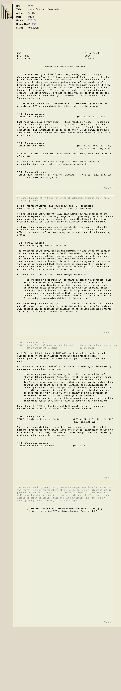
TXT (30, 20)
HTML (35, 20)
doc (5, 8)
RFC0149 (32, 24)
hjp (3, 5)
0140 (30, 5)
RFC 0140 (10, 15)
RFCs (8, 11)
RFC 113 (78, 489)
